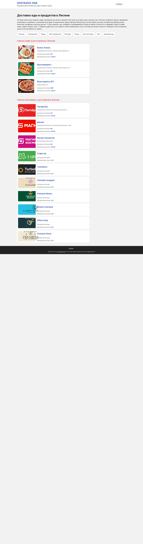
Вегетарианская (55, 34)
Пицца (43, 34)
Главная (119, 4)
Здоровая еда (109, 34)
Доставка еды (61, 251)
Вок (98, 34)
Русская (21, 34)
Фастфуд (68, 34)
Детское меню (88, 34)
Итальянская (32, 34)
